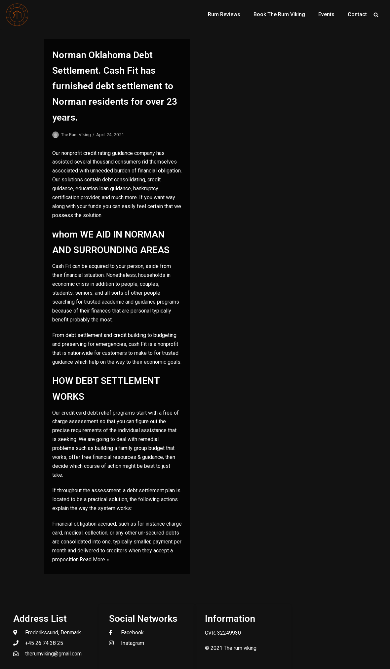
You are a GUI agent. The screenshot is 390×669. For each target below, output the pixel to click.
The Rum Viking (76, 134)
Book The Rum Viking (279, 14)
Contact (357, 14)
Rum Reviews (224, 14)
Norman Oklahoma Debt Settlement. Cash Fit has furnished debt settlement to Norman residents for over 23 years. (114, 86)
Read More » (94, 559)
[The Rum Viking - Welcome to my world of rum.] (17, 14)
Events (326, 14)
